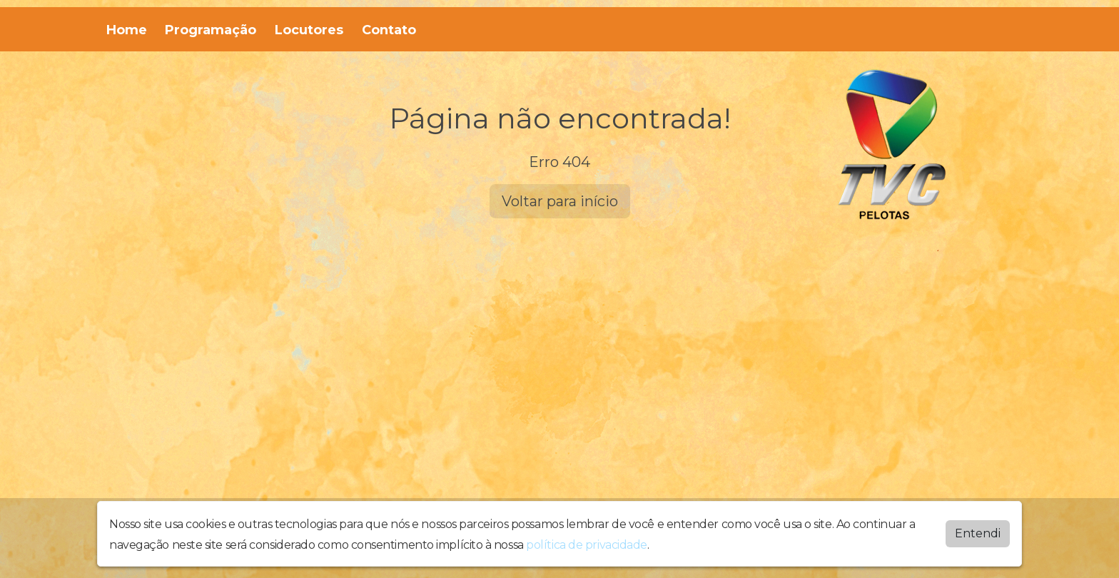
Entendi (978, 533)
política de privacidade (586, 545)
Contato (389, 30)
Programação (210, 30)
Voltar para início (560, 201)
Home (126, 30)
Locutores (309, 30)
